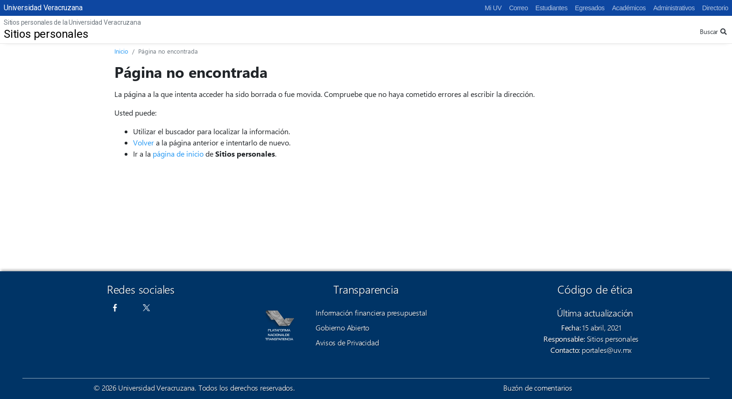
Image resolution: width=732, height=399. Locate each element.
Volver (143, 142)
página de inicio (178, 153)
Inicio (121, 51)
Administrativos (674, 8)
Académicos (629, 8)
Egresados (590, 8)
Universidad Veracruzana (43, 7)
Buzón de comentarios (537, 387)
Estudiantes (551, 8)
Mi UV (493, 8)
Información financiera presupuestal (371, 312)
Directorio (715, 8)
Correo (518, 8)
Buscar (713, 31)
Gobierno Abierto (342, 327)
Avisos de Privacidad (347, 342)
